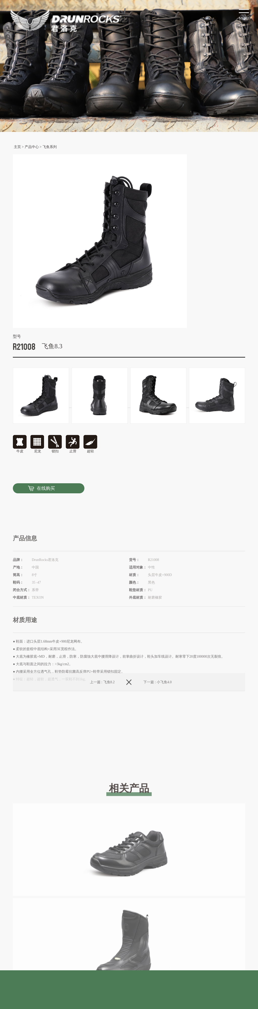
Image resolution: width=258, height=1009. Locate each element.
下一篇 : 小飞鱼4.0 (157, 690)
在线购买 (46, 488)
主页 (17, 147)
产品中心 (32, 147)
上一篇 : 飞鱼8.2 (102, 690)
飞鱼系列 (50, 147)
